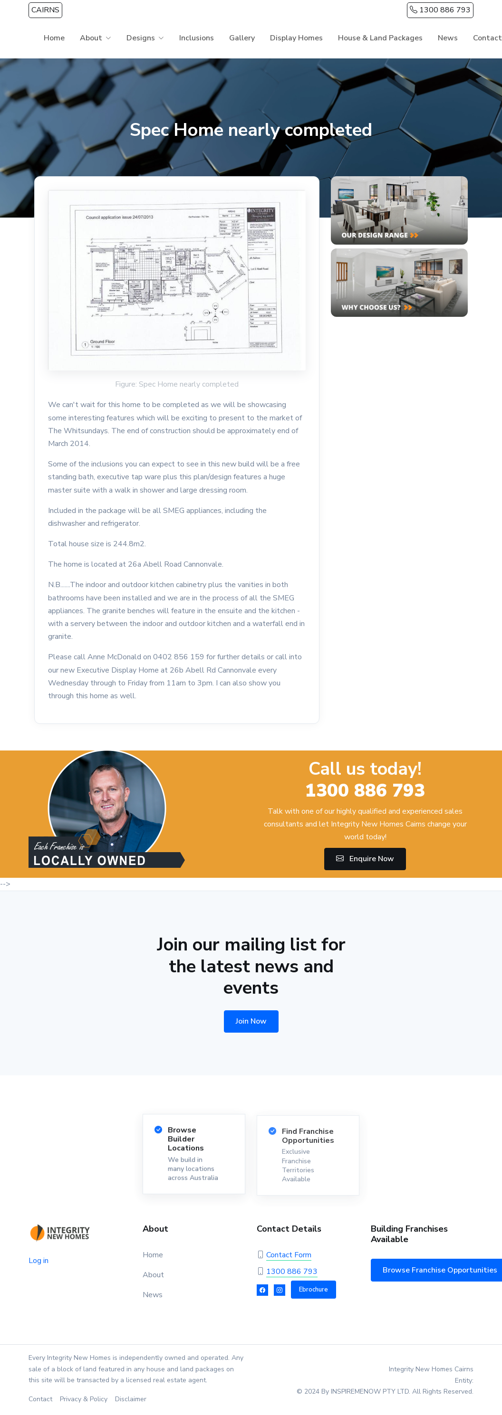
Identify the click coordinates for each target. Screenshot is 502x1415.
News (448, 38)
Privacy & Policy (83, 1399)
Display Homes (296, 38)
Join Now (251, 1021)
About (91, 38)
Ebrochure (313, 1289)
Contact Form (288, 1255)
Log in (38, 1260)
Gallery (242, 38)
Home (54, 38)
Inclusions (196, 38)
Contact (40, 1399)
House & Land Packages (380, 38)
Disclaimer (130, 1399)
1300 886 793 (440, 10)
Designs (140, 38)
